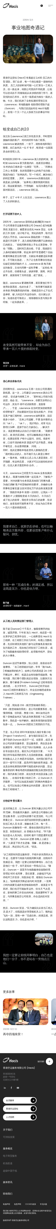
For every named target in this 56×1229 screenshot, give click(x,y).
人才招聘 (21, 1117)
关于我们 (7, 1129)
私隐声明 (6, 1204)
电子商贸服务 (10, 1156)
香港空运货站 (21, 1108)
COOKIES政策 (30, 1204)
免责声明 (17, 1204)
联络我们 (7, 1193)
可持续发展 (9, 1137)
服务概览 (7, 1148)
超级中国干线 (10, 1171)
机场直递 (7, 1163)
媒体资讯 (7, 1182)
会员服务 (21, 1100)
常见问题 (43, 1204)
